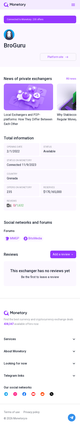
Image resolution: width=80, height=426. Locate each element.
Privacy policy (32, 412)
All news (71, 78)
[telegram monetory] (6, 394)
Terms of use (12, 412)
